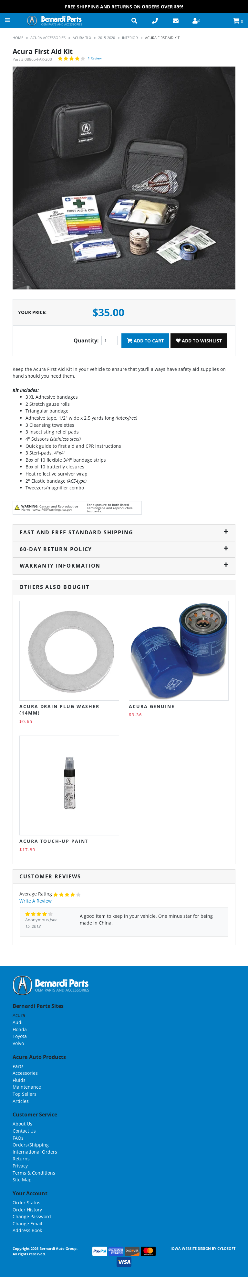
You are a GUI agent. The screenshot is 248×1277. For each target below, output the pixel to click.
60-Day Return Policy (124, 549)
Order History (27, 1210)
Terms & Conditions (34, 1173)
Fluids (19, 1080)
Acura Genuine (152, 706)
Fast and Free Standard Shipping (124, 532)
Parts (18, 1066)
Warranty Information (124, 565)
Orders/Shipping (31, 1145)
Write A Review (35, 901)
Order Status (26, 1202)
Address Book (27, 1230)
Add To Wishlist (199, 341)
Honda (20, 1029)
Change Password (32, 1216)
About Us (22, 1124)
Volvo (18, 1043)
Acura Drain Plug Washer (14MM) (59, 709)
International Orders (35, 1152)
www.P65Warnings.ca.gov (52, 509)
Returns (21, 1159)
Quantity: (86, 340)
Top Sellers (24, 1094)
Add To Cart (145, 341)
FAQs (18, 1138)
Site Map (22, 1180)
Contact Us (24, 1131)
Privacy (20, 1166)
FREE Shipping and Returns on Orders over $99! (124, 7)
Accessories (25, 1073)
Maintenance (27, 1087)
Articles (21, 1101)
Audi (18, 1022)
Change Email (27, 1223)
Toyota (20, 1036)
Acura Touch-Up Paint (53, 841)
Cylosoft (226, 1248)
